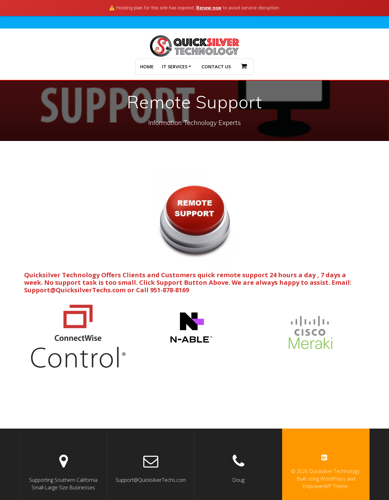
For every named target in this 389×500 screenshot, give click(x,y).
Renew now (209, 8)
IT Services (174, 67)
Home (147, 67)
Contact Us (216, 67)
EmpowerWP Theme (325, 486)
